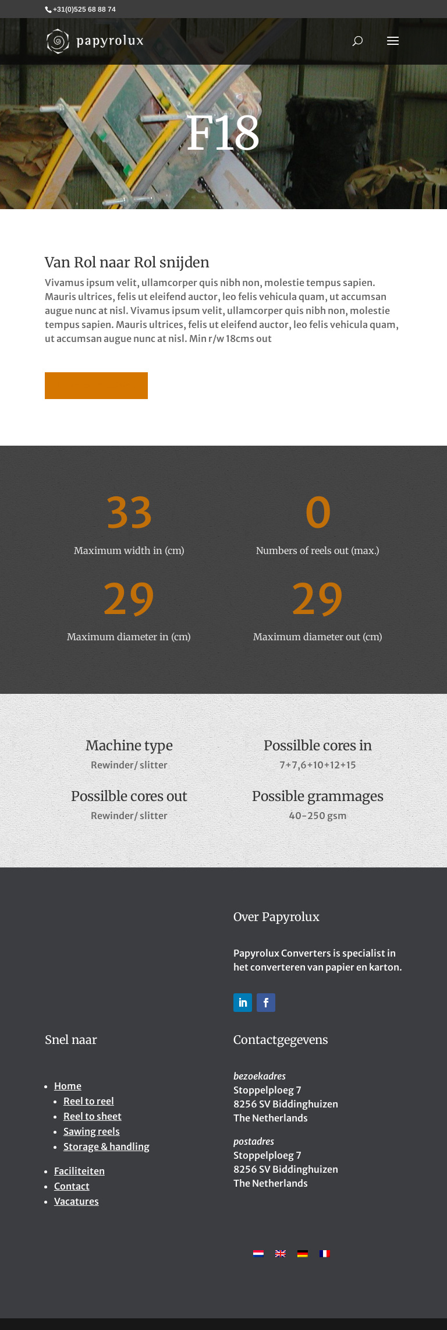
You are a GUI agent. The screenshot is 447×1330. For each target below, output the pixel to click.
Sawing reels (91, 1131)
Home (67, 1086)
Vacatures (76, 1201)
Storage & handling (106, 1146)
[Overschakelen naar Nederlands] (258, 1253)
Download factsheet (96, 385)
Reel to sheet (92, 1116)
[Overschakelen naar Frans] (325, 1253)
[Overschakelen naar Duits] (303, 1253)
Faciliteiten (79, 1171)
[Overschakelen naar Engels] (280, 1253)
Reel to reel (88, 1101)
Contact (72, 1186)
